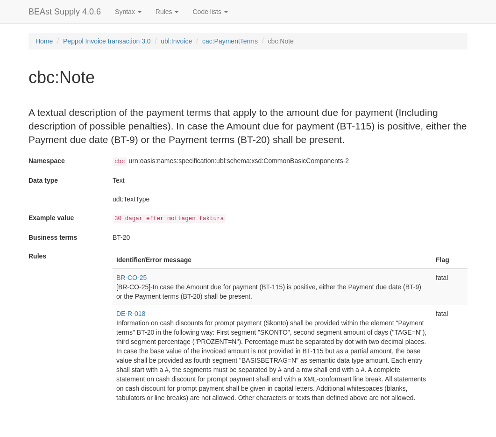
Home (44, 41)
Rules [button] (167, 11)
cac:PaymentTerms (230, 41)
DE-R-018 (130, 313)
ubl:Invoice (176, 41)
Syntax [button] (128, 11)
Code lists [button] (209, 11)
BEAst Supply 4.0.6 (64, 11)
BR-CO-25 (131, 277)
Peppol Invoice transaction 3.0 (107, 41)
